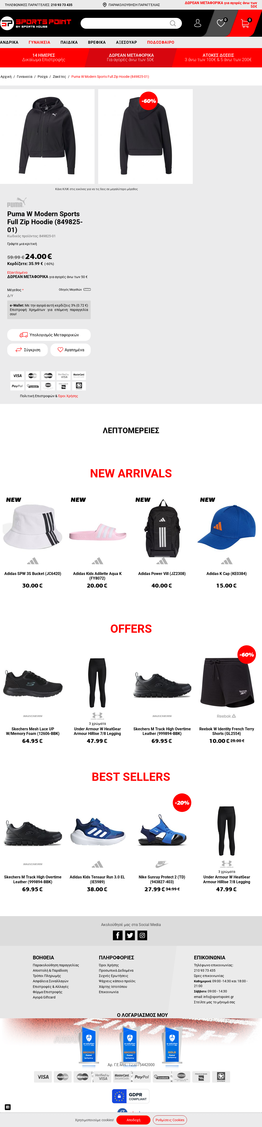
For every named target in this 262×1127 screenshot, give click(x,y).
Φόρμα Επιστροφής (47, 992)
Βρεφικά (97, 42)
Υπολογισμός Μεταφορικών (54, 335)
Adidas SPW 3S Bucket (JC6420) (32, 573)
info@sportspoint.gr (218, 997)
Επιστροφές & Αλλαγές (51, 987)
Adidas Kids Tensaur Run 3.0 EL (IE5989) (97, 879)
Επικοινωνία (108, 992)
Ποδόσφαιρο (160, 42)
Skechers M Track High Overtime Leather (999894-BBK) (162, 731)
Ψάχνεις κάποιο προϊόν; (117, 981)
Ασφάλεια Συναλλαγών (51, 981)
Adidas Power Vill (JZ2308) (162, 573)
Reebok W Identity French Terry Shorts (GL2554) (226, 731)
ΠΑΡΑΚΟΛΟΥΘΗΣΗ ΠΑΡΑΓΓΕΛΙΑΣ (134, 5)
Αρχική (6, 77)
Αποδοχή (133, 1120)
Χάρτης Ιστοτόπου (113, 987)
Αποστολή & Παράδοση (50, 970)
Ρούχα (43, 77)
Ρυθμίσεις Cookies (170, 1120)
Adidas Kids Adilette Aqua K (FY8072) (97, 576)
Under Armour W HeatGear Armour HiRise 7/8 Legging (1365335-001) (97, 732)
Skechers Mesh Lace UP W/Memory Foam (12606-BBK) (33, 731)
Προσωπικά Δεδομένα (116, 970)
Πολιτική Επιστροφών (37, 396)
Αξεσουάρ (126, 42)
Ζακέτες (59, 77)
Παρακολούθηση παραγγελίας (56, 965)
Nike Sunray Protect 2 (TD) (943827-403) (162, 879)
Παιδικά (69, 42)
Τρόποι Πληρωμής (47, 976)
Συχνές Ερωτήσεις (113, 976)
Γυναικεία (39, 42)
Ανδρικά (9, 42)
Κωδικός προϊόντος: (23, 236)
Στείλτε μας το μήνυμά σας (214, 1002)
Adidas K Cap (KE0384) (227, 573)
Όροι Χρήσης (68, 396)
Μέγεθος (14, 290)
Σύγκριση (32, 350)
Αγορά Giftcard (44, 997)
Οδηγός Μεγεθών (75, 290)
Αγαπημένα (74, 350)
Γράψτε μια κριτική (22, 244)
